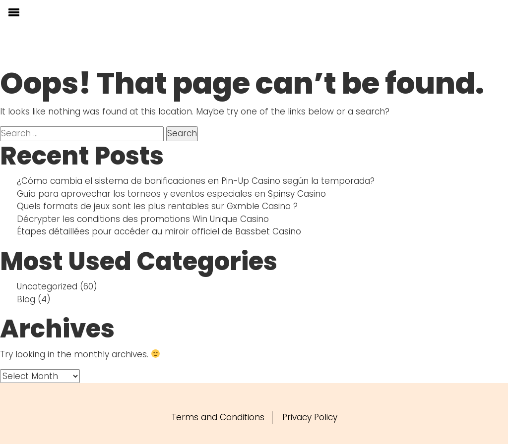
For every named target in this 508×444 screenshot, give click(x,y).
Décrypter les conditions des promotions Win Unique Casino (143, 219)
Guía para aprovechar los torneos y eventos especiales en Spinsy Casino (171, 194)
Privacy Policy (309, 417)
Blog (26, 299)
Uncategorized (47, 286)
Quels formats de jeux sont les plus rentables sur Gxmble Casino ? (157, 206)
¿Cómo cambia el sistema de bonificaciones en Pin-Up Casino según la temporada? (196, 181)
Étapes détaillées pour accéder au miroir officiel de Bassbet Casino (159, 231)
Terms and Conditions (217, 417)
